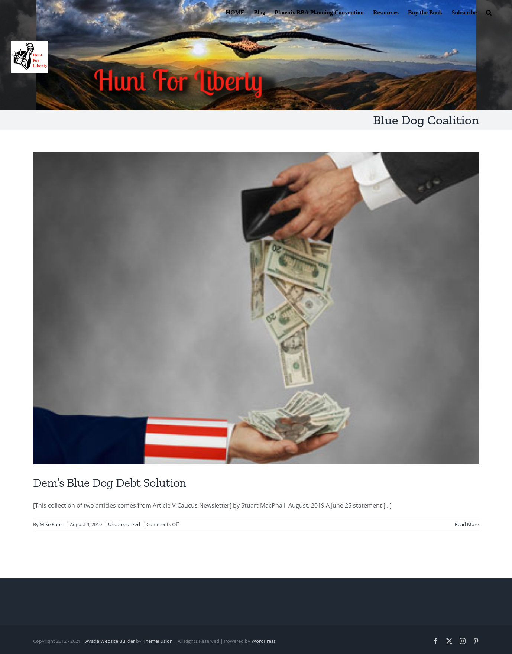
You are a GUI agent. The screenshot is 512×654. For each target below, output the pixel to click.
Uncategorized (124, 524)
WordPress (264, 641)
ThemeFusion (158, 641)
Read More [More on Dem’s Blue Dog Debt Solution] (467, 524)
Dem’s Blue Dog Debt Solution (109, 483)
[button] (489, 12)
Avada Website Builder (110, 641)
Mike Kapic (52, 524)
